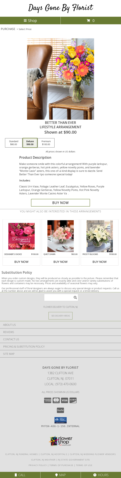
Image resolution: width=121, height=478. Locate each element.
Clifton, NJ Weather (43, 459)
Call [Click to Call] (20, 475)
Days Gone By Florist (60, 8)
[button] (61, 420)
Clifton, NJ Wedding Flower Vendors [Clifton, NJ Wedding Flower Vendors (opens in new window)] (93, 454)
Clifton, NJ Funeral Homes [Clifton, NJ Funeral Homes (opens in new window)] (21, 454)
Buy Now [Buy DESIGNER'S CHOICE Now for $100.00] (21, 262)
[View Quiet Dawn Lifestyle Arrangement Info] (60, 236)
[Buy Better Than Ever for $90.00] (60, 203)
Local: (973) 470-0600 (60, 384)
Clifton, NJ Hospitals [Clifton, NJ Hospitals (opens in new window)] (54, 454)
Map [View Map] (60, 475)
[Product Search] (61, 297)
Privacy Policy (38, 465)
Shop (30, 20)
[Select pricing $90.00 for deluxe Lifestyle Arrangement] (30, 143)
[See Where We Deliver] (60, 315)
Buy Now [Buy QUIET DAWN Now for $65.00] (60, 262)
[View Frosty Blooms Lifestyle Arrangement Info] (99, 236)
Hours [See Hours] (101, 475)
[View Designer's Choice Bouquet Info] (21, 236)
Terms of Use (84, 465)
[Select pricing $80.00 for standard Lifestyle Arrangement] (13, 143)
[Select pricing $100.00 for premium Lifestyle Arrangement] (46, 143)
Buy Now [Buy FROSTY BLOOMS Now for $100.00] (99, 262)
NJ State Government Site (74, 459)
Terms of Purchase (61, 465)
